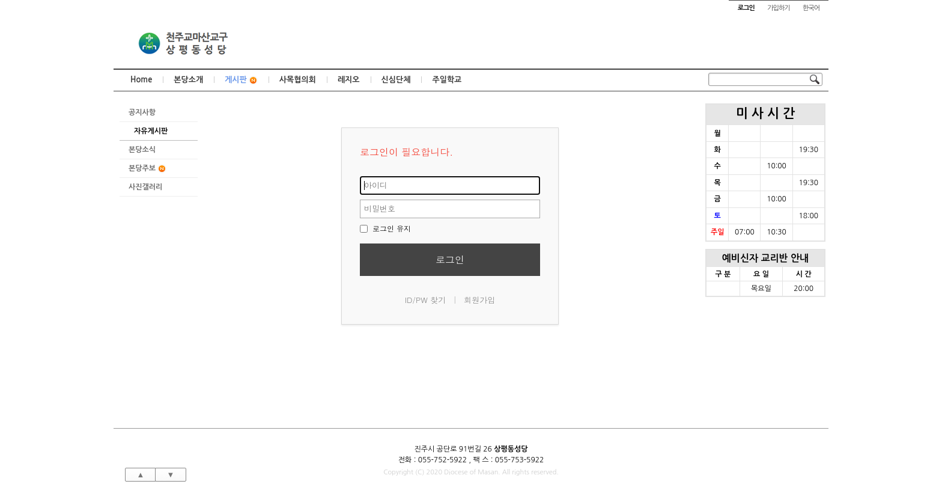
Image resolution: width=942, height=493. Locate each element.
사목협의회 (297, 80)
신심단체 (396, 80)
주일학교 (446, 80)
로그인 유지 (385, 228)
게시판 (241, 80)
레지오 (349, 80)
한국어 (811, 8)
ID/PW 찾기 (425, 299)
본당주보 (147, 168)
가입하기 (778, 8)
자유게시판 (151, 131)
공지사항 (142, 112)
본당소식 (142, 149)
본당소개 (188, 80)
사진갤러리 (145, 187)
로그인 (450, 259)
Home (141, 80)
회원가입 (479, 299)
